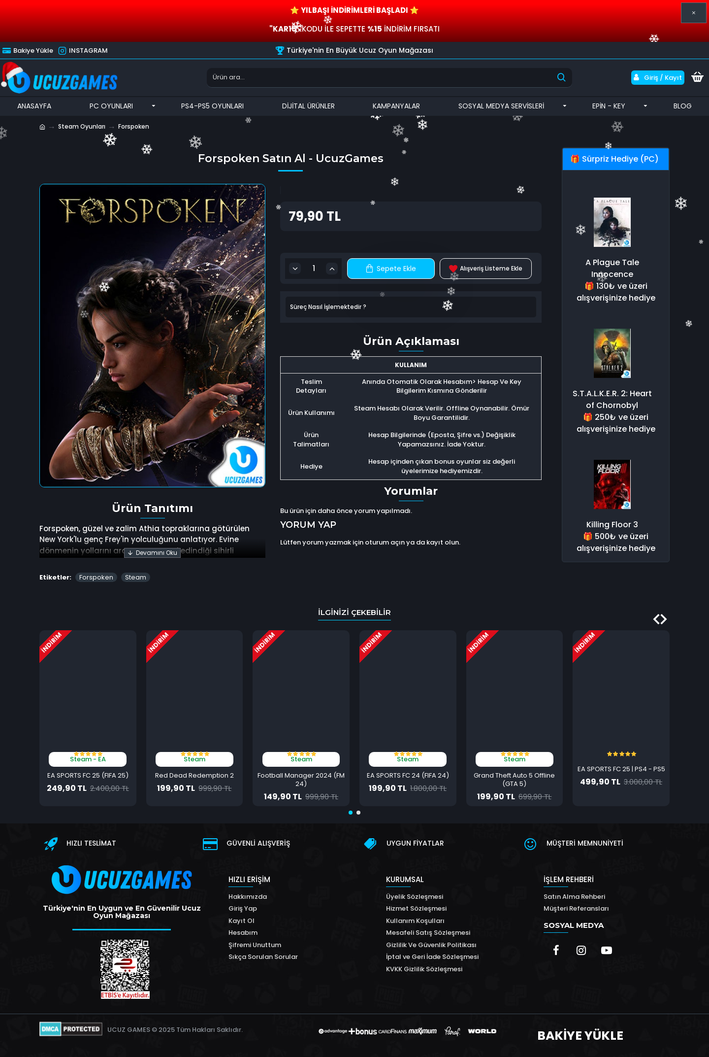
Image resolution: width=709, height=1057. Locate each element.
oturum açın (385, 542)
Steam (135, 577)
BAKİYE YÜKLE (580, 1035)
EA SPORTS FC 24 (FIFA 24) (408, 776)
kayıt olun (442, 542)
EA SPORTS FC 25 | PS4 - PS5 (621, 769)
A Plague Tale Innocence (612, 268)
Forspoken (96, 577)
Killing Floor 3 (612, 524)
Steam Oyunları (81, 126)
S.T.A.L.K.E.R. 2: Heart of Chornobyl (612, 399)
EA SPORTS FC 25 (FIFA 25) (88, 776)
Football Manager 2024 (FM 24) (301, 780)
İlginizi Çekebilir (354, 612)
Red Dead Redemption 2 (194, 776)
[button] (663, 619)
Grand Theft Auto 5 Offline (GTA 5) (514, 780)
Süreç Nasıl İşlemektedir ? (328, 307)
